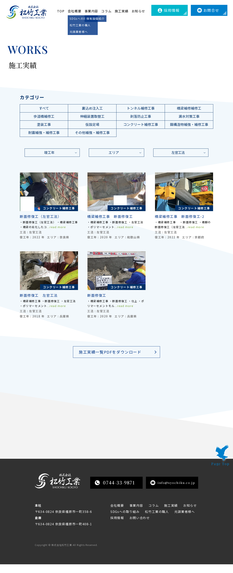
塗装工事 (44, 124)
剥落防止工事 (140, 116)
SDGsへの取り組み (125, 520)
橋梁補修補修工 (189, 108)
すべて (44, 108)
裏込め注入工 (92, 108)
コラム (106, 11)
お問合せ (211, 10)
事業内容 (91, 11)
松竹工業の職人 (157, 520)
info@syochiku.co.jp (172, 491)
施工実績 (121, 11)
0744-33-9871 (115, 491)
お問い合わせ (139, 526)
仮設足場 (92, 124)
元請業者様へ (184, 520)
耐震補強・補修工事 (44, 132)
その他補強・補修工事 (92, 132)
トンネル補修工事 (141, 108)
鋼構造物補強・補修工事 (189, 124)
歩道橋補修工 (43, 116)
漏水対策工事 (189, 116)
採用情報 (172, 10)
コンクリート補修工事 (140, 124)
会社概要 (74, 11)
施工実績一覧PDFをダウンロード (110, 352)
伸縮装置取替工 (92, 116)
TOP (61, 11)
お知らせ (138, 11)
